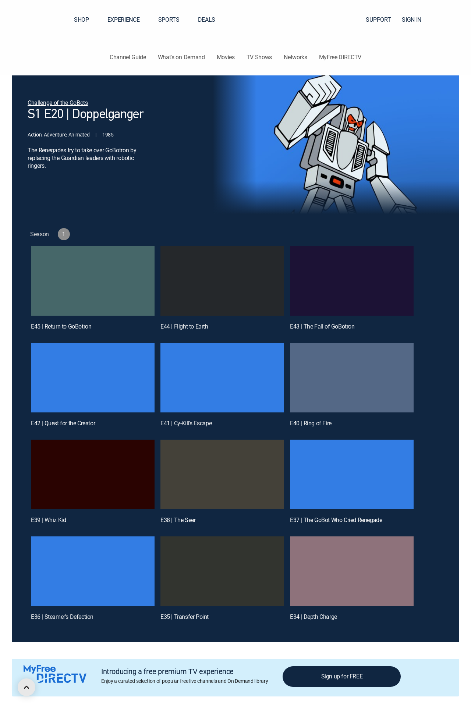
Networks (295, 57)
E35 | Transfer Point (184, 617)
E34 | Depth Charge (313, 617)
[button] (452, 19)
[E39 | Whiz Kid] (93, 474)
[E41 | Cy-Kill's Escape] (222, 377)
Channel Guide (128, 57)
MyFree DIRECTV (340, 57)
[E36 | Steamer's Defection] (93, 571)
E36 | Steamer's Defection (62, 617)
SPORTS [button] (173, 19)
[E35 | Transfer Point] (222, 571)
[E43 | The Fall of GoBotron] (352, 281)
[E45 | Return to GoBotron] (93, 281)
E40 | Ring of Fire (311, 423)
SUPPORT (378, 19)
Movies (226, 57)
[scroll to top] (26, 687)
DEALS (206, 19)
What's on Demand (181, 57)
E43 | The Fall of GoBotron (322, 326)
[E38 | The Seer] (222, 474)
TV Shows (259, 57)
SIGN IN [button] (416, 19)
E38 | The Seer (177, 520)
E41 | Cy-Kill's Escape (186, 423)
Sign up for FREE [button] (342, 676)
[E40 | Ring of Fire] (352, 377)
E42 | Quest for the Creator (63, 423)
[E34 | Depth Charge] (352, 571)
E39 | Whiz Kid (48, 520)
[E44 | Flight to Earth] (222, 281)
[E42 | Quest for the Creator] (93, 377)
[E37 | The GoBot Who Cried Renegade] (352, 474)
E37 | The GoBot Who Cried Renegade (336, 520)
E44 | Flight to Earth (184, 326)
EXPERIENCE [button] (128, 19)
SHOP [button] (86, 19)
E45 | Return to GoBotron (61, 326)
